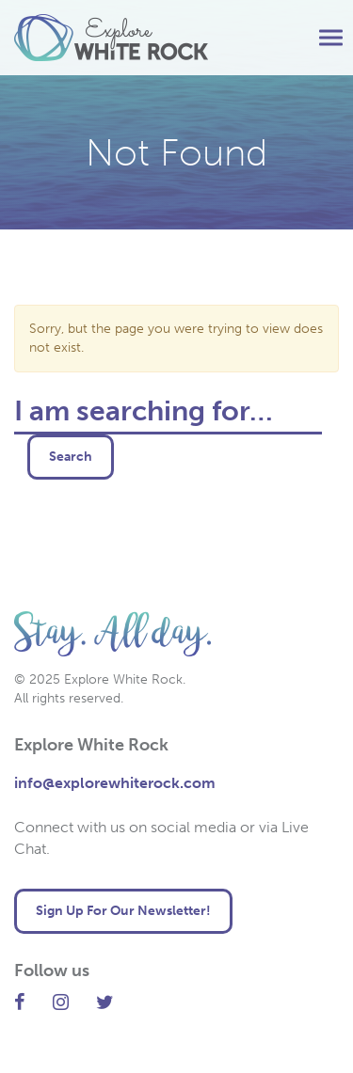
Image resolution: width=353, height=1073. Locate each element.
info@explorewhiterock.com (115, 783)
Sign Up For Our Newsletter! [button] (123, 911)
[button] (331, 38)
